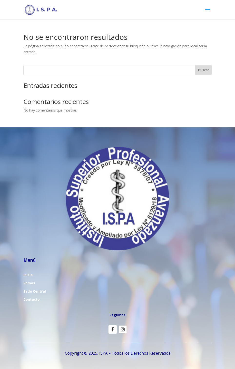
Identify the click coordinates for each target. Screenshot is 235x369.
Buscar (203, 70)
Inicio (28, 274)
